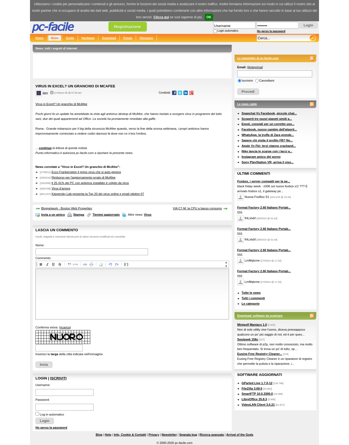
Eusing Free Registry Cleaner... (259, 353)
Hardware (88, 38)
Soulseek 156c (247, 339)
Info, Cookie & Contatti (130, 434)
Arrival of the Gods (239, 434)
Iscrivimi (247, 80)
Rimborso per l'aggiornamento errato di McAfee (84, 177)
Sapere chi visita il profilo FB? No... (267, 140)
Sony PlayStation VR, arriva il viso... (268, 162)
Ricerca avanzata (212, 434)
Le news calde (247, 104)
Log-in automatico (52, 414)
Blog (99, 434)
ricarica (65, 327)
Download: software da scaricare (259, 315)
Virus (148, 214)
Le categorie (251, 303)
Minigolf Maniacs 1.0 (252, 324)
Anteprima (255, 67)
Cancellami (266, 80)
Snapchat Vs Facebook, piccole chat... (269, 113)
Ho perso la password (271, 31)
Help (108, 434)
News (55, 38)
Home (39, 38)
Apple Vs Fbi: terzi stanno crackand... (269, 145)
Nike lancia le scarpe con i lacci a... (267, 151)
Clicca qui (161, 17)
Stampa (78, 214)
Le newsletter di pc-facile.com (258, 58)
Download (109, 38)
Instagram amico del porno (261, 156)
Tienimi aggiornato (106, 214)
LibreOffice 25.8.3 (254, 399)
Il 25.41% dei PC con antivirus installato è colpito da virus (90, 183)
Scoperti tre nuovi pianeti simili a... (267, 118)
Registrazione (127, 26)
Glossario (146, 38)
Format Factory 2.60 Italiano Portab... (264, 207)
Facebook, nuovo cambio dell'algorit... (269, 129)
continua (45, 148)
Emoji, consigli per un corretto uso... (268, 124)
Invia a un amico (53, 214)
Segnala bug (188, 434)
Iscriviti (58, 378)
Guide (70, 38)
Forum (127, 38)
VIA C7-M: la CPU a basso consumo (197, 208)
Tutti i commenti (253, 298)
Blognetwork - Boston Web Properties (66, 208)
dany (45, 92)
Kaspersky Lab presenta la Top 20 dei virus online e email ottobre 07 (98, 193)
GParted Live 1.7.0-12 (257, 383)
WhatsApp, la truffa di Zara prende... (268, 135)
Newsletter (169, 434)
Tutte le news (251, 292)
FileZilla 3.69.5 (252, 388)
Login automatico (228, 30)
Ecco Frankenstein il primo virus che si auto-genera (86, 172)
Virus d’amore (61, 188)
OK (208, 17)
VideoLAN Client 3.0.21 (258, 404)
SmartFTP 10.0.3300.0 (257, 393)
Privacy (154, 434)
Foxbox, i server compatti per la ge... (263, 181)
